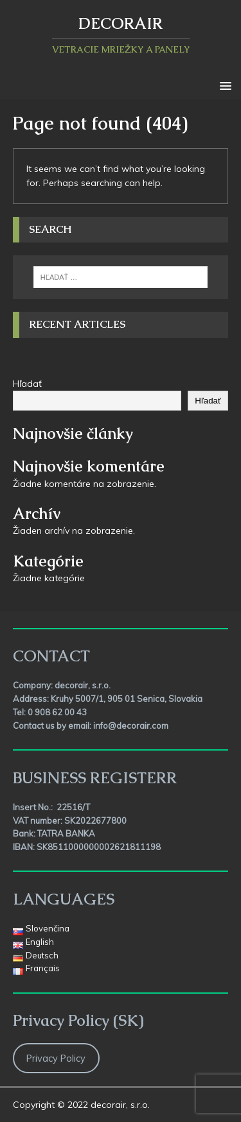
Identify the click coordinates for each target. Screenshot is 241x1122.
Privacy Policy (55, 1058)
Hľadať (27, 383)
